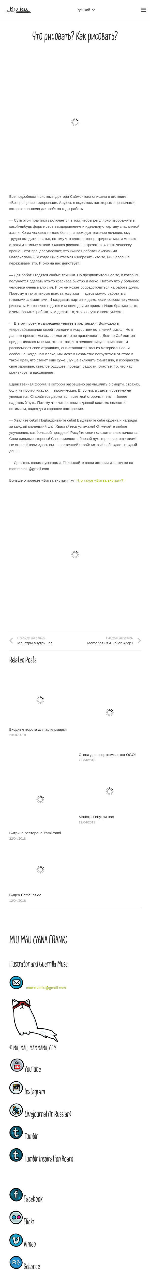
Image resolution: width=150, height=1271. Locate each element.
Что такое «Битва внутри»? (99, 480)
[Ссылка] (18, 9)
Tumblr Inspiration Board (41, 1159)
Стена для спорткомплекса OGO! (107, 755)
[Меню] (143, 10)
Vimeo (22, 1244)
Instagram (27, 1092)
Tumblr (23, 1136)
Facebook (26, 1199)
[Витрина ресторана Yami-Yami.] (40, 774)
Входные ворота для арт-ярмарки (38, 729)
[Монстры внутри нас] (110, 774)
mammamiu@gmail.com (46, 988)
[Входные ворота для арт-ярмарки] (40, 678)
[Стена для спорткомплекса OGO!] (110, 678)
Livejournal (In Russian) (40, 1114)
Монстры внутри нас (96, 817)
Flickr (22, 1222)
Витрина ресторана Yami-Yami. (35, 833)
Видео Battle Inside (25, 895)
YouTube (33, 1069)
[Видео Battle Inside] (40, 852)
